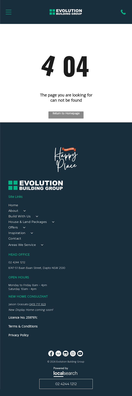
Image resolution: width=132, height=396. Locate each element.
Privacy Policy (18, 335)
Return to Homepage (66, 113)
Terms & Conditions (23, 326)
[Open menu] (8, 12)
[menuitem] (66, 206)
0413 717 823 (37, 304)
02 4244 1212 (16, 262)
